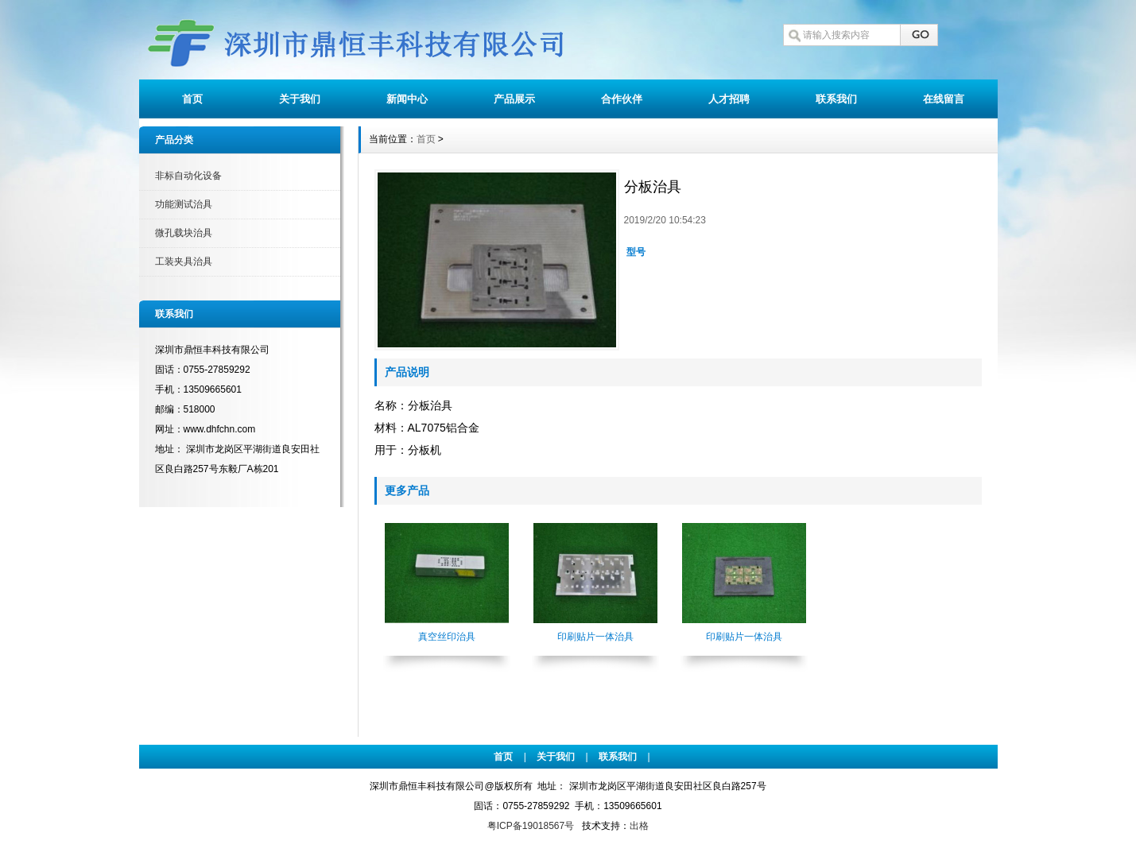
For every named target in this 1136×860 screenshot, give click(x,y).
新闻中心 (407, 99)
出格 (639, 825)
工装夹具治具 (183, 261)
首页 (192, 99)
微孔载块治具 (183, 232)
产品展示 (514, 99)
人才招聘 (729, 99)
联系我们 (836, 99)
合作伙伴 (621, 99)
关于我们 (299, 99)
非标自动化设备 (188, 175)
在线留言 (943, 99)
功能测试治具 (183, 204)
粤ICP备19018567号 (530, 825)
